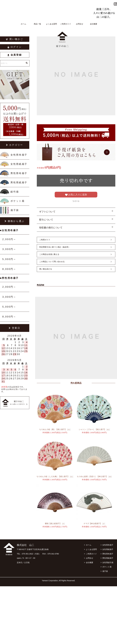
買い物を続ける (45, 269)
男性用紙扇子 (18, 182)
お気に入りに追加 (76, 194)
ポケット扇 (17, 201)
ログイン (15, 47)
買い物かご (14, 39)
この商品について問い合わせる (52, 262)
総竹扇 (14, 191)
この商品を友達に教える (49, 254)
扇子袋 (14, 210)
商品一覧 (37, 24)
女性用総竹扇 (107, 562)
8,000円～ (9, 269)
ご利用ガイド (65, 24)
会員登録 (15, 55)
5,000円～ (9, 259)
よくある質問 (51, 24)
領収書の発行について (50, 227)
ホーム (23, 24)
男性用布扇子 (18, 173)
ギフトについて (47, 211)
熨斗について (46, 219)
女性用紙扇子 (18, 164)
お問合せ (79, 24)
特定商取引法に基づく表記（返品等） (54, 247)
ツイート (76, 201)
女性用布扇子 (18, 155)
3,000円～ (9, 249)
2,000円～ (9, 239)
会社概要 (93, 24)
